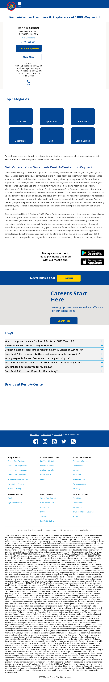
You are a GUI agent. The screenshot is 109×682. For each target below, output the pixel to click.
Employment (78, 465)
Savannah (58, 434)
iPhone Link (92, 262)
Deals (10, 498)
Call (28, 83)
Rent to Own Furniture (16, 461)
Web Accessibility (37, 530)
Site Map (43, 516)
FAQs (42, 479)
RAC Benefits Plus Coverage (83, 512)
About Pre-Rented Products (18, 479)
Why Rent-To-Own (47, 503)
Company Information (81, 461)
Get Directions (28, 37)
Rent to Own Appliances (17, 465)
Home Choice (78, 503)
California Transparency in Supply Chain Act (75, 530)
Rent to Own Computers (17, 470)
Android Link (92, 253)
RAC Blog (76, 488)
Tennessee (46, 434)
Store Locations (79, 479)
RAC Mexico (77, 507)
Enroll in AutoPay (46, 465)
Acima (75, 516)
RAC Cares (77, 475)
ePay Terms (51, 530)
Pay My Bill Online (47, 521)
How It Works (45, 475)
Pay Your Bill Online (48, 461)
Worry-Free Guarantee (49, 498)
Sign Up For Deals (15, 503)
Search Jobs (64, 320)
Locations (34, 434)
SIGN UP (68, 278)
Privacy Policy (22, 530)
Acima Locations (79, 484)
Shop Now (28, 56)
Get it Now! (77, 498)
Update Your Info (47, 470)
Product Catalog (14, 488)
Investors (76, 470)
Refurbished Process (16, 484)
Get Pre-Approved (29, 48)
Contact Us (44, 507)
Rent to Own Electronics (17, 475)
